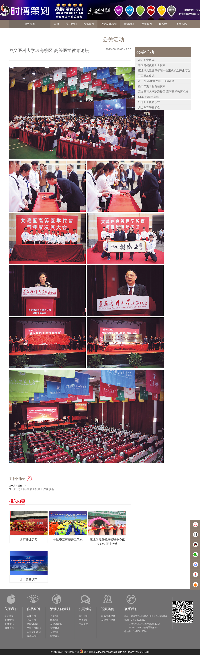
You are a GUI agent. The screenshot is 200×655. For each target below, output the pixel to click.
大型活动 (55, 632)
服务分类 (29, 23)
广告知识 (83, 620)
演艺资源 (55, 636)
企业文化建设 (34, 632)
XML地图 (145, 652)
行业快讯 (83, 616)
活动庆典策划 (60, 609)
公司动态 (85, 609)
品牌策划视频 (108, 620)
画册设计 (31, 616)
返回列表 (17, 478)
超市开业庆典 (146, 59)
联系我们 (131, 609)
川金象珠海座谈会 (149, 107)
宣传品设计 (33, 636)
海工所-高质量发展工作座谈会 (156, 81)
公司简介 (9, 616)
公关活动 (55, 616)
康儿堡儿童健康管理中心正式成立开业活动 (164, 70)
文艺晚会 (55, 628)
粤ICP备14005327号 (128, 652)
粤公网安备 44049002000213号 (100, 652)
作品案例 (33, 609)
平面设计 (31, 620)
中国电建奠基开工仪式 (151, 65)
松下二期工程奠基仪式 (151, 86)
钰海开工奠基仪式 (149, 102)
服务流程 (9, 628)
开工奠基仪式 (146, 75)
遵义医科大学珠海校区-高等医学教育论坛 (163, 91)
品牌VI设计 (32, 624)
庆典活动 (55, 620)
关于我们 (11, 609)
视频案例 (107, 609)
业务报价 (9, 624)
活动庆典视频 (108, 616)
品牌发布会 (56, 624)
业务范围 (9, 620)
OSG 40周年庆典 (148, 96)
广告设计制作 (34, 628)
